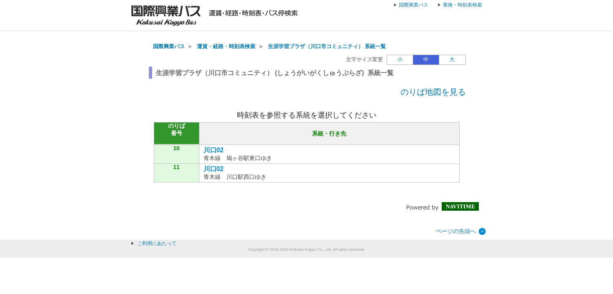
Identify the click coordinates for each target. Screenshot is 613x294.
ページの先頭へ (456, 231)
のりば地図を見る (433, 91)
